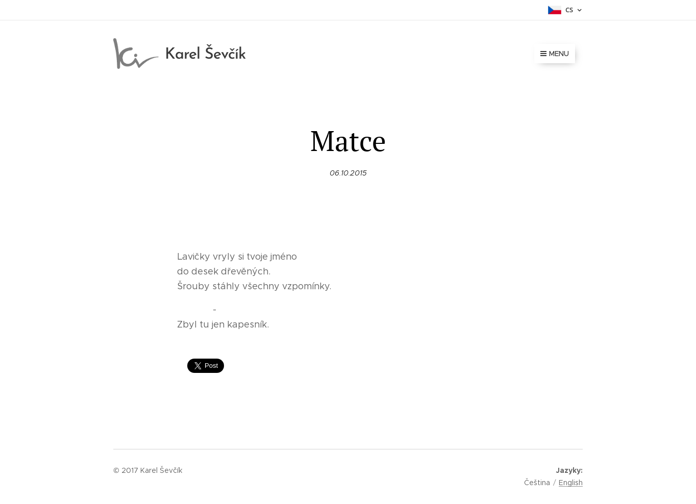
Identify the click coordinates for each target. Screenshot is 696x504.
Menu (554, 53)
